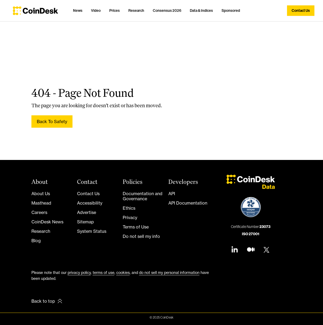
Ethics (129, 208)
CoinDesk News (47, 221)
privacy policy (79, 272)
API (171, 193)
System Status (91, 231)
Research (40, 231)
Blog (36, 240)
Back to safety (52, 121)
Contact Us (88, 193)
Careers (39, 212)
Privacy (130, 217)
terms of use (103, 272)
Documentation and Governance (142, 196)
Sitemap (85, 221)
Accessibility (89, 203)
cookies (123, 272)
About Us (40, 193)
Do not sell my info (141, 236)
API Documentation (187, 203)
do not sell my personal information (169, 272)
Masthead (41, 203)
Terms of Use (136, 227)
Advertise (86, 212)
